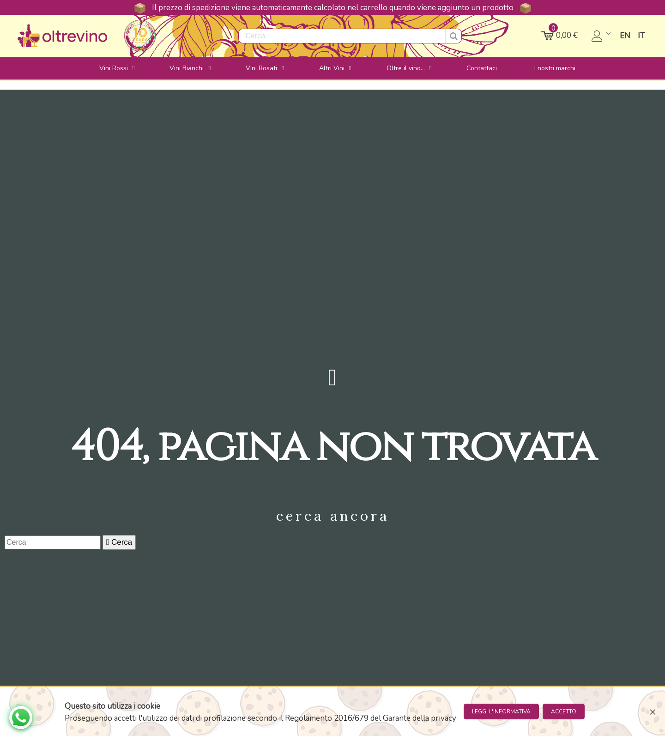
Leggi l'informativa (501, 711)
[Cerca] (53, 542)
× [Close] (652, 711)
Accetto (563, 711)
